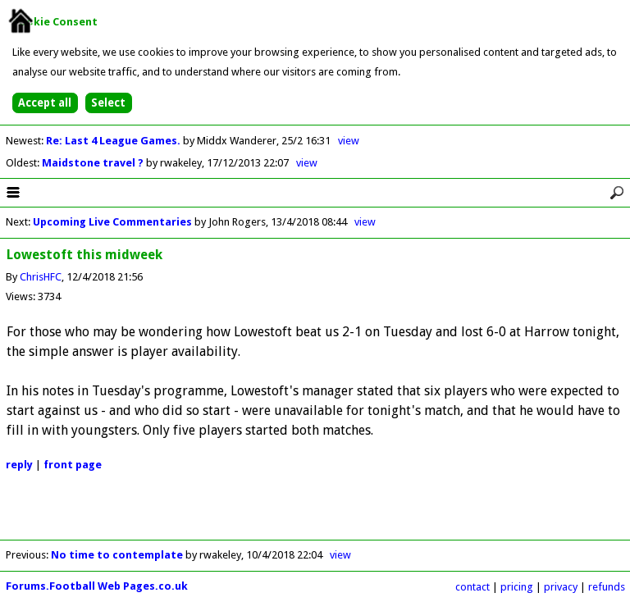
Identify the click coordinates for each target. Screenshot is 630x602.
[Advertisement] (315, 515)
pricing (516, 587)
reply (19, 464)
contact (472, 587)
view (348, 141)
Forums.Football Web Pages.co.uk (97, 586)
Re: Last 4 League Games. (114, 141)
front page (72, 464)
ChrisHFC (41, 277)
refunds (606, 587)
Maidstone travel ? (94, 163)
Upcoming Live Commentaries (112, 222)
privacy (561, 587)
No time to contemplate (117, 555)
